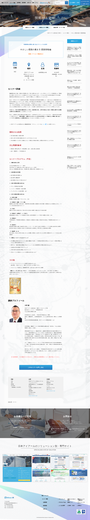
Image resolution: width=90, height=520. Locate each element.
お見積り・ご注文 (75, 2)
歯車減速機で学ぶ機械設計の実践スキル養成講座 (74, 102)
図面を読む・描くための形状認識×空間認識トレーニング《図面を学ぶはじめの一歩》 (74, 71)
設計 (72, 60)
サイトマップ (62, 499)
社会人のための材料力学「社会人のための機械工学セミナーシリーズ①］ (74, 94)
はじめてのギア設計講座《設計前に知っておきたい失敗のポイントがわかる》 (74, 64)
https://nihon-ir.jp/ (33, 395)
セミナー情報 (12, 2)
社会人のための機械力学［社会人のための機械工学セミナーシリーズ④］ (74, 146)
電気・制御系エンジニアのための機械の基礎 (74, 139)
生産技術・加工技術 (75, 161)
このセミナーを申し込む (36, 367)
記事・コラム (35, 2)
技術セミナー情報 (43, 27)
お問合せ (80, 505)
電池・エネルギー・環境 (76, 150)
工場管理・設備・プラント (73, 78)
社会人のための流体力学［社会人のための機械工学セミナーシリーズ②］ (74, 117)
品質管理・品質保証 (71, 163)
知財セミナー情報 (29, 27)
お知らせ (29, 2)
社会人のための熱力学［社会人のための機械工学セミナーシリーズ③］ (74, 132)
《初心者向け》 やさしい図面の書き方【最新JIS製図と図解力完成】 (74, 56)
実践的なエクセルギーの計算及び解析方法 (74, 157)
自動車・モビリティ (75, 105)
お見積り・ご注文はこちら (20, 427)
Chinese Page (62, 502)
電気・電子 (73, 136)
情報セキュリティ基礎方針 (81, 500)
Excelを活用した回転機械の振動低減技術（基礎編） (74, 110)
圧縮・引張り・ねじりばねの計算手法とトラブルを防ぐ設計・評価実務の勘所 (74, 166)
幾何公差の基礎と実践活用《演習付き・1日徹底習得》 (74, 87)
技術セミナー (74, 41)
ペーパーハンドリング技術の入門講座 (74, 124)
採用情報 (24, 2)
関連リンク (70, 502)
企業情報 (19, 2)
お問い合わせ (86, 3)
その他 (72, 45)
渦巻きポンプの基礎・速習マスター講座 (74, 81)
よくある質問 (62, 505)
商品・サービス (5, 2)
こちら (43, 124)
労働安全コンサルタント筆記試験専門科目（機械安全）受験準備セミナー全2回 (74, 48)
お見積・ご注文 (71, 505)
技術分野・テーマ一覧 (59, 27)
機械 (68, 45)
